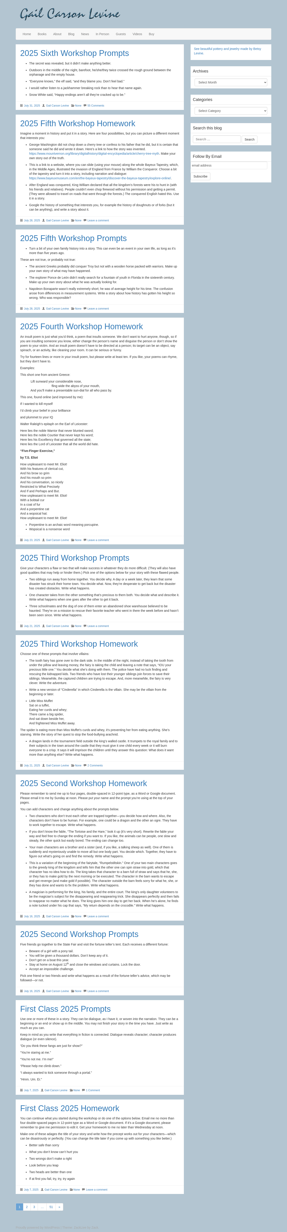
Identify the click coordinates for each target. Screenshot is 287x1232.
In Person (102, 34)
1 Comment (93, 1090)
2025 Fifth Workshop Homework (77, 123)
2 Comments (95, 765)
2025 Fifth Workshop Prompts (73, 238)
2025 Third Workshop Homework (79, 643)
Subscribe (200, 176)
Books (42, 34)
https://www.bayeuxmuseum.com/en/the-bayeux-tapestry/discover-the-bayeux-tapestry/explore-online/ (100, 178)
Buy (151, 34)
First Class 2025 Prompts (65, 1009)
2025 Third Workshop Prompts (74, 558)
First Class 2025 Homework (69, 1108)
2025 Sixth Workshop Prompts (74, 53)
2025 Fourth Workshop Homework (81, 326)
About (57, 34)
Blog (71, 34)
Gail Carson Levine (57, 105)
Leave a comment (98, 220)
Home (27, 34)
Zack (94, 1227)
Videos (137, 34)
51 (51, 1207)
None (78, 105)
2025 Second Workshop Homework (83, 783)
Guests (121, 34)
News (85, 34)
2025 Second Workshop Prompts (79, 934)
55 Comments (95, 105)
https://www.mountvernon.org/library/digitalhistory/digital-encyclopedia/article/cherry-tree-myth (94, 153)
